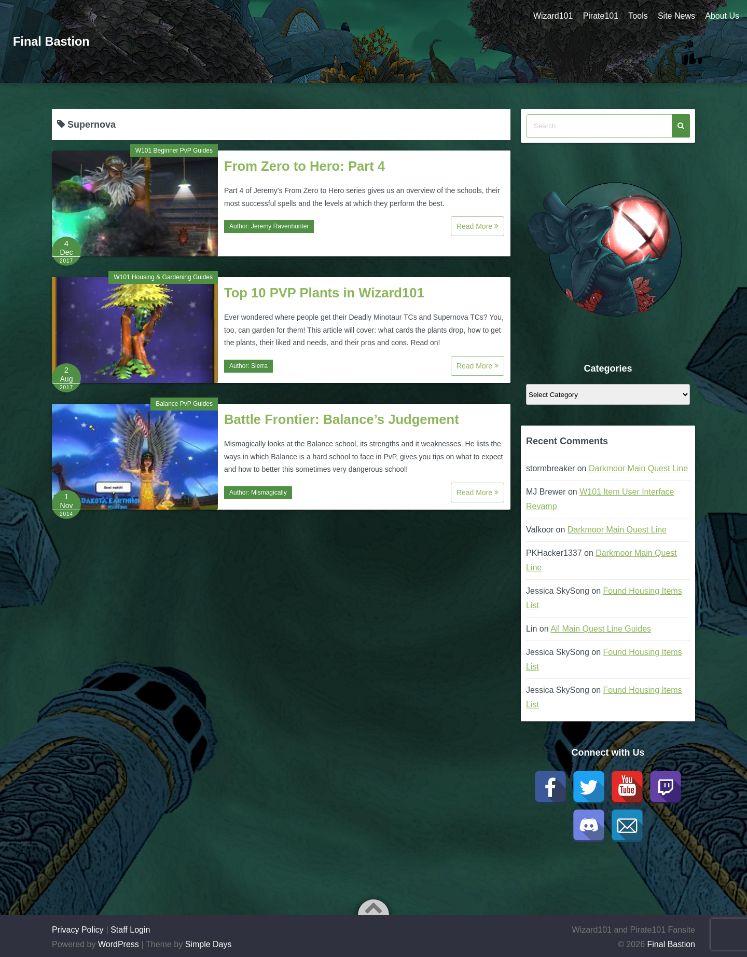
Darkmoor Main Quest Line (638, 468)
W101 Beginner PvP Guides (174, 150)
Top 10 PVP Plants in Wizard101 (324, 292)
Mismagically (269, 492)
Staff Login (130, 929)
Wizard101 (551, 15)
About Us (722, 15)
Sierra (259, 366)
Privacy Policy (78, 929)
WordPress (118, 944)
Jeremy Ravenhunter (280, 226)
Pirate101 (599, 15)
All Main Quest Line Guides (600, 628)
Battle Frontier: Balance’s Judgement (341, 419)
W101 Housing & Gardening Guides (163, 277)
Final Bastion (52, 41)
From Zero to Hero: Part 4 (304, 166)
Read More (478, 226)
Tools (637, 15)
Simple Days (208, 944)
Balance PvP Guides (184, 403)
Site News (676, 15)
